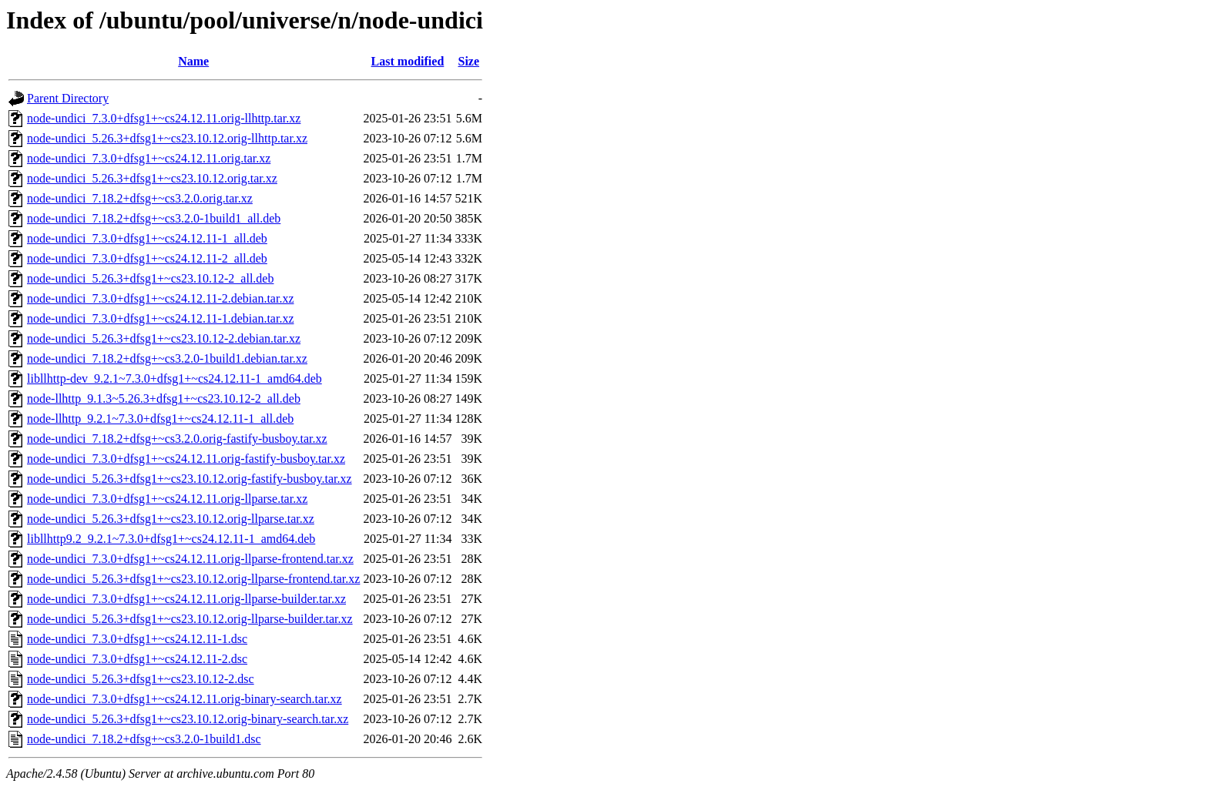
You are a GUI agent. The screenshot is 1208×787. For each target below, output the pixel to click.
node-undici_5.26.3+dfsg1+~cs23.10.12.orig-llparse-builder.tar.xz (190, 618)
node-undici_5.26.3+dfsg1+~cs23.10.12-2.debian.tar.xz (163, 338)
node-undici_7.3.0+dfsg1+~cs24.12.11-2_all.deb (147, 258)
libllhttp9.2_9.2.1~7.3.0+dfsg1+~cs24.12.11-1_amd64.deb (171, 538)
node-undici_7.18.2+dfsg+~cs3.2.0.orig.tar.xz (140, 198)
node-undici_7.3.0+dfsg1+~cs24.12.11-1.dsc (137, 638)
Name (193, 61)
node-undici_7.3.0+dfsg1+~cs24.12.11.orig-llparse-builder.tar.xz (186, 598)
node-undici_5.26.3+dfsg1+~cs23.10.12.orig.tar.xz (152, 178)
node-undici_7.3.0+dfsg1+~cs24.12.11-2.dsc (137, 658)
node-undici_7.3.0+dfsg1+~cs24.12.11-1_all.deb (147, 238)
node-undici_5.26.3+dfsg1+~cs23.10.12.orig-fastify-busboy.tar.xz (189, 478)
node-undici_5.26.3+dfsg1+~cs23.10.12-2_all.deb (150, 278)
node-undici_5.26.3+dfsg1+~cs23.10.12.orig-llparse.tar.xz (170, 518)
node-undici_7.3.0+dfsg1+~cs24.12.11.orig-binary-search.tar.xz (184, 698)
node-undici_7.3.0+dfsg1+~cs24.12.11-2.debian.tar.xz (160, 298)
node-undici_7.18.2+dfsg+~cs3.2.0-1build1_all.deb (153, 218)
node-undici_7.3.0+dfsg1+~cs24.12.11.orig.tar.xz (148, 158)
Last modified (408, 61)
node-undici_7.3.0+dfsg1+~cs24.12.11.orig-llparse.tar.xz (167, 498)
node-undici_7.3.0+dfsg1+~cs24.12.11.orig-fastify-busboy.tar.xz (186, 458)
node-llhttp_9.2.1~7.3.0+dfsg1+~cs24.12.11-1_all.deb (160, 418)
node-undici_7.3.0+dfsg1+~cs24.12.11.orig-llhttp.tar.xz (163, 118)
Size (469, 61)
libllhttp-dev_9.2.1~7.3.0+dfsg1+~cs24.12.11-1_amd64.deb (174, 378)
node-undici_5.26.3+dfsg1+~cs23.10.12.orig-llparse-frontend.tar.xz (193, 578)
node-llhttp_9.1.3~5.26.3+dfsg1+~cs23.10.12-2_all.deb (163, 398)
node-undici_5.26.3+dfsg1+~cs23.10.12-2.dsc (140, 678)
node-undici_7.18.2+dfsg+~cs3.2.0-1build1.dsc (144, 738)
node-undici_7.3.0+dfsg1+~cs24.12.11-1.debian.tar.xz (160, 318)
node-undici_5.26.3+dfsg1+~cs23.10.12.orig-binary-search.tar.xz (187, 718)
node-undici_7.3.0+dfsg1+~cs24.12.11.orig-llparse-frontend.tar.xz (190, 558)
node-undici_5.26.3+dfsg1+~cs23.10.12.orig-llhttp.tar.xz (167, 138)
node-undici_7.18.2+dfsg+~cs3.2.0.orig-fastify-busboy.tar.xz (177, 438)
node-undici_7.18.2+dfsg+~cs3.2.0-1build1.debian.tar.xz (167, 358)
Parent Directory (68, 98)
